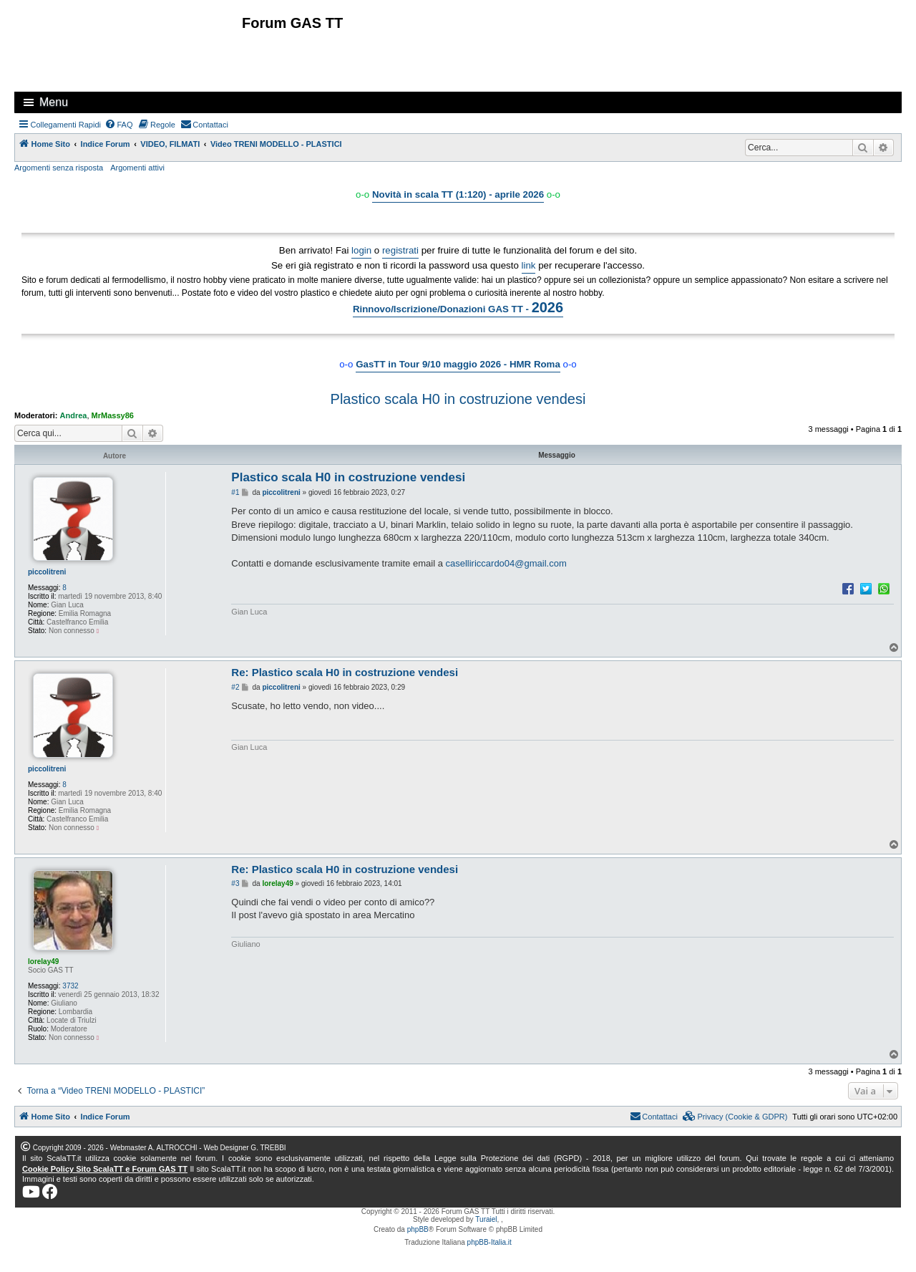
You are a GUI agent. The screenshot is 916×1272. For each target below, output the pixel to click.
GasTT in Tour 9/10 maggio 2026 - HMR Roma (458, 364)
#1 (235, 492)
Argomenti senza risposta (58, 167)
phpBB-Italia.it (489, 1242)
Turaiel (486, 1219)
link (529, 265)
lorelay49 (43, 961)
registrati (400, 250)
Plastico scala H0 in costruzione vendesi (458, 399)
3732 (70, 986)
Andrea (73, 415)
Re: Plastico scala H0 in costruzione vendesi (344, 672)
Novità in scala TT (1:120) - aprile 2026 (458, 194)
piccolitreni (47, 572)
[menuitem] (118, 124)
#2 (235, 687)
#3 (235, 883)
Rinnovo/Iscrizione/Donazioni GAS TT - (458, 307)
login (361, 250)
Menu (53, 102)
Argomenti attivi (137, 167)
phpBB (418, 1229)
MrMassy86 (113, 415)
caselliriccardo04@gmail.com (505, 563)
